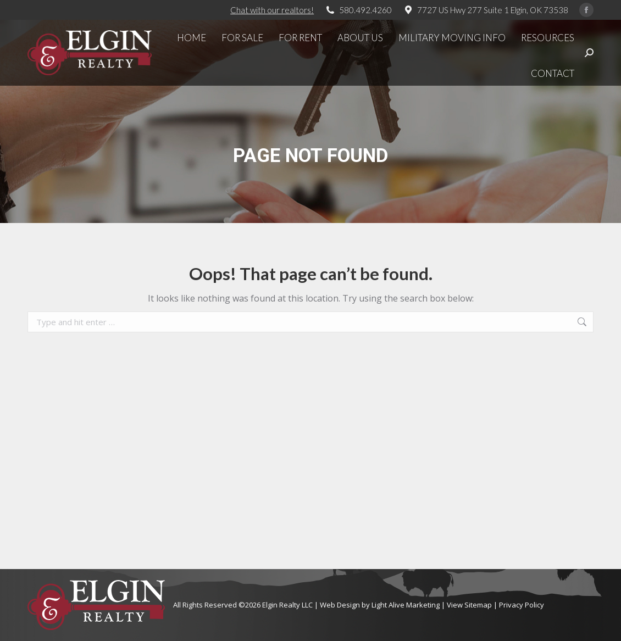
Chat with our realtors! (272, 10)
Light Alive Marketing (406, 605)
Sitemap (478, 605)
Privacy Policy (521, 605)
